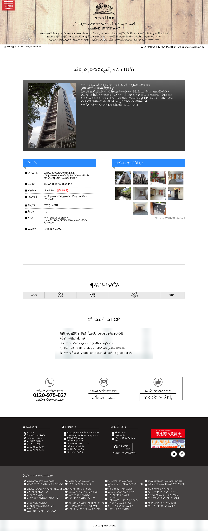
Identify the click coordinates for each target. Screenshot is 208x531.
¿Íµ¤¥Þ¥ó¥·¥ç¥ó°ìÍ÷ (78, 443)
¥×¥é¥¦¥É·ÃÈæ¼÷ (37, 503)
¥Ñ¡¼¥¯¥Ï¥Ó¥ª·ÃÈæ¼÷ (120, 481)
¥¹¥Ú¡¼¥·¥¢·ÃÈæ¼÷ (118, 509)
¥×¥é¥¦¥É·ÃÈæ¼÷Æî (119, 503)
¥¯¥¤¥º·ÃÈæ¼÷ (36, 495)
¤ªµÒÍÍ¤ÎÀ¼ (33, 444)
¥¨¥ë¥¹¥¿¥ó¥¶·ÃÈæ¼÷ (80, 484)
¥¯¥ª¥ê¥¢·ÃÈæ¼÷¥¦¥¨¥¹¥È (163, 495)
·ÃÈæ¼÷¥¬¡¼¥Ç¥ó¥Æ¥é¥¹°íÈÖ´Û (125, 485)
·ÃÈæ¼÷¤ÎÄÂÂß (76, 446)
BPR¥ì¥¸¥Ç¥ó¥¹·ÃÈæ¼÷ (121, 506)
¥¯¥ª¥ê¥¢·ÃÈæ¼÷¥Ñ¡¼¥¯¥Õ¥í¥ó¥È (123, 499)
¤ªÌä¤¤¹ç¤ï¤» (104, 397)
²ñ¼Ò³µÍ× (120, 435)
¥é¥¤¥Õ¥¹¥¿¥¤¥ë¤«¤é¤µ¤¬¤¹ (75, 439)
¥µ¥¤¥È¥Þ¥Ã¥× (36, 450)
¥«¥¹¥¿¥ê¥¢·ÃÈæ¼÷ (79, 495)
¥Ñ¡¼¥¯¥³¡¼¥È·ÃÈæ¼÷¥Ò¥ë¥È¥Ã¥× (48, 489)
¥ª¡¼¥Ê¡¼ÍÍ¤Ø (35, 441)
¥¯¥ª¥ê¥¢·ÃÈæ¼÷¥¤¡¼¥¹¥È (42, 498)
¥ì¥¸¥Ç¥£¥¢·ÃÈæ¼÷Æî (120, 489)
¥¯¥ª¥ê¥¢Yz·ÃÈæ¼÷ (119, 495)
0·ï (203, 47)
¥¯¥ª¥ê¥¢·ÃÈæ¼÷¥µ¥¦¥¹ (81, 498)
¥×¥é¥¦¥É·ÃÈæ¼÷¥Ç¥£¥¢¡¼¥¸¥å (86, 503)
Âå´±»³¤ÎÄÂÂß (75, 452)
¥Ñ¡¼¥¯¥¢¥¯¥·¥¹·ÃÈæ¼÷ (41, 481)
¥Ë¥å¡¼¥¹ (120, 433)
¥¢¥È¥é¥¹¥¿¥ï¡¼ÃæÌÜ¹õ (41, 506)
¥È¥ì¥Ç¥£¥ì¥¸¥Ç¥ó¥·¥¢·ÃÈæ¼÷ (45, 484)
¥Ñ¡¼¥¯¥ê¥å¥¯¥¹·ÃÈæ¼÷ (162, 506)
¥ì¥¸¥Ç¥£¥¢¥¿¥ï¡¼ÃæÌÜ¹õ (29, 47)
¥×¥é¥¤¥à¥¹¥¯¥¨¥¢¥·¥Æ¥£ (82, 492)
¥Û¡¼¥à (10, 47)
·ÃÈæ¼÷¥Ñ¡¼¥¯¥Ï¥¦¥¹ (80, 489)
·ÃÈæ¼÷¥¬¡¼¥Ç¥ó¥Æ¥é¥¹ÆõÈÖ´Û (166, 485)
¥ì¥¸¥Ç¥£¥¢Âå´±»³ (37, 492)
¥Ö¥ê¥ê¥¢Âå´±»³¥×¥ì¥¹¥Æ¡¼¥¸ (166, 481)
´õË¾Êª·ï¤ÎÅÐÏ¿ (158, 397)
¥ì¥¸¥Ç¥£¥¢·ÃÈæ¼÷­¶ (160, 489)
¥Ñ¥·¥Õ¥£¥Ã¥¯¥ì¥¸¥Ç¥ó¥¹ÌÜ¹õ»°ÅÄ (42, 510)
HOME (30, 433)
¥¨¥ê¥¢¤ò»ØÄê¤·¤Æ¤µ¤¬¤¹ (82, 435)
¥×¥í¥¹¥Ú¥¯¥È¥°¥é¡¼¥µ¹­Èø (163, 498)
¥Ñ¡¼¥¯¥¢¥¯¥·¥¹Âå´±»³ (80, 481)
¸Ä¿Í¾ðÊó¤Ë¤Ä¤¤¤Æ (125, 439)
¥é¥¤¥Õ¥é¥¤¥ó (35, 447)
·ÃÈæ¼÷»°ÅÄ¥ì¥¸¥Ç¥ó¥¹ (121, 492)
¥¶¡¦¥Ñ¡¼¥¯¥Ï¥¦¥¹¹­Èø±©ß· (163, 503)
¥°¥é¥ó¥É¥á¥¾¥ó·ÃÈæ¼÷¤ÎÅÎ (84, 509)
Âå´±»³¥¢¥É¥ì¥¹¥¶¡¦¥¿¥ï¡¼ (163, 492)
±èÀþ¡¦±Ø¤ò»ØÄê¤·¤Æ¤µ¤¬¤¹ (84, 433)
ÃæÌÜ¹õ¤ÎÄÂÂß (75, 449)
